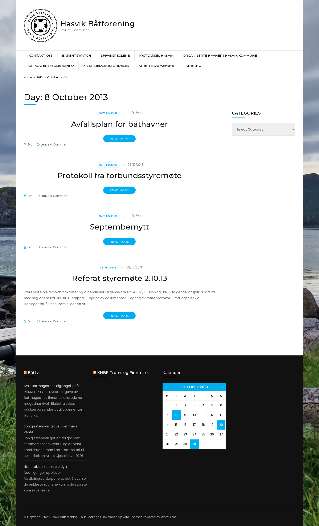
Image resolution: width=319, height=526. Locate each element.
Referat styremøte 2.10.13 (119, 278)
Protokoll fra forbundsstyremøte (119, 175)
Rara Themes (132, 517)
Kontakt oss (41, 55)
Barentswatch (76, 55)
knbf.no (193, 66)
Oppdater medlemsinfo (51, 66)
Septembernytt (119, 226)
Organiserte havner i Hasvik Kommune (220, 55)
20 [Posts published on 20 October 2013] (221, 425)
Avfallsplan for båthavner (119, 124)
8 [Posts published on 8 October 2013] (176, 415)
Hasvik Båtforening (97, 23)
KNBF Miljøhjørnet (157, 66)
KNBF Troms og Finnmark (123, 372)
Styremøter (108, 267)
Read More (119, 138)
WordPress (168, 517)
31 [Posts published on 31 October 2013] (194, 444)
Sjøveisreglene (115, 55)
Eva (30, 144)
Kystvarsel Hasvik (156, 55)
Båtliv (33, 372)
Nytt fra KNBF (108, 113)
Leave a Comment (55, 144)
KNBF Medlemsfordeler (106, 66)
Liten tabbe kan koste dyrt (46, 466)
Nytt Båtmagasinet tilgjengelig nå (51, 385)
